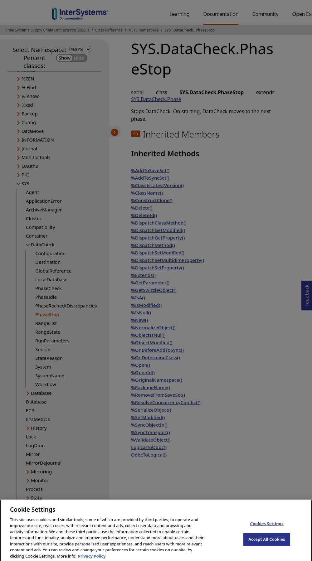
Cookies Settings (267, 527)
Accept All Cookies (266, 542)
